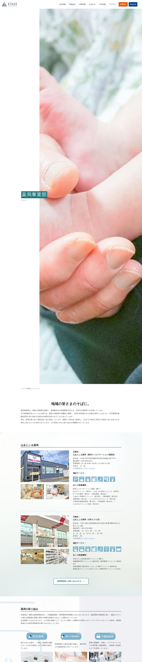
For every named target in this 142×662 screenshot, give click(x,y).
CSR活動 (99, 4)
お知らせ (89, 4)
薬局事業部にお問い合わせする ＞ (71, 581)
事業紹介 (70, 4)
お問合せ (120, 4)
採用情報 (80, 4)
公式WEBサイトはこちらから (84, 468)
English (130, 4)
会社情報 (60, 4)
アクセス (110, 4)
